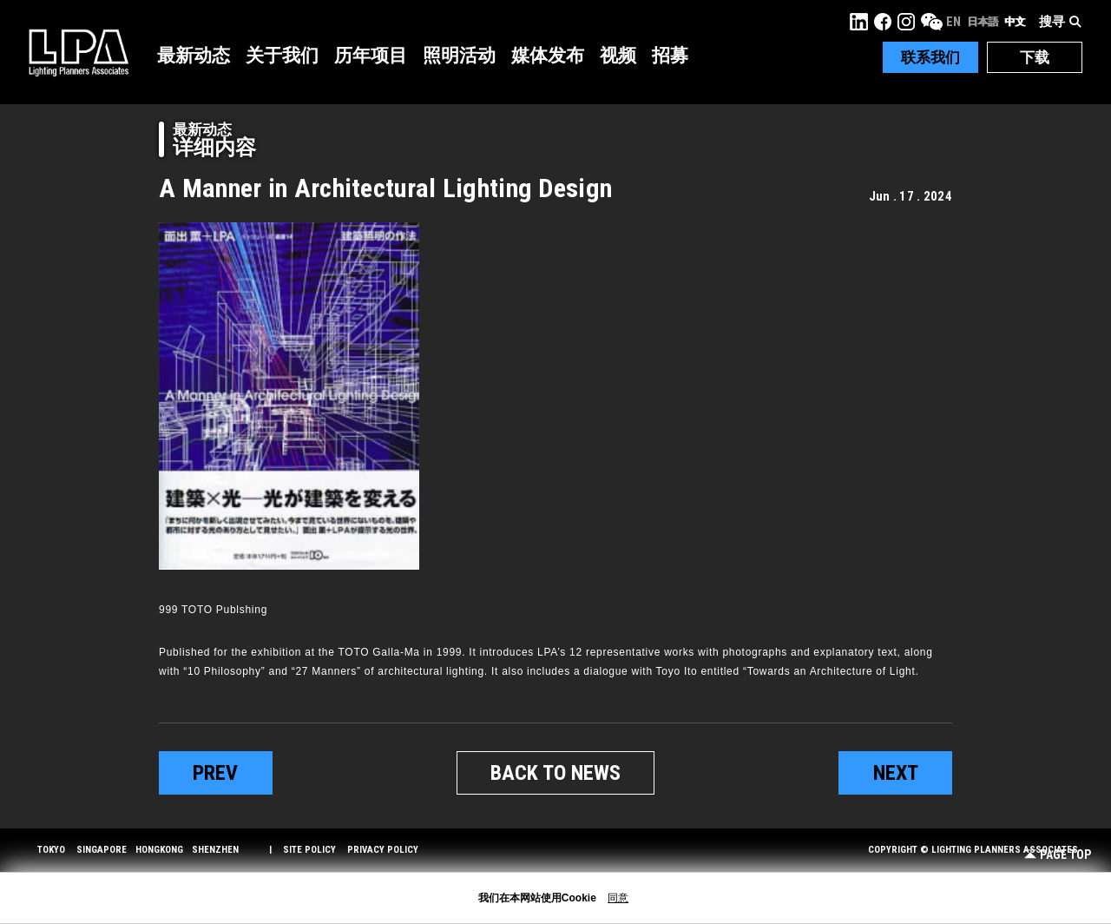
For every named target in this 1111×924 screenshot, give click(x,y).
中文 (1014, 22)
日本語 (982, 22)
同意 (618, 898)
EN (953, 22)
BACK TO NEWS (555, 773)
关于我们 (282, 55)
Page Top (1057, 854)
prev (215, 773)
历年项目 (370, 55)
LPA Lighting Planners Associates (78, 52)
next (895, 773)
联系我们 (930, 57)
